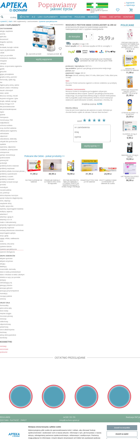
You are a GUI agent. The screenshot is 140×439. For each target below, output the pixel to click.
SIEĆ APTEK (115, 17)
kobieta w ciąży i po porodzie (10, 277)
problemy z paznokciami (8, 174)
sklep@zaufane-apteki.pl (69, 420)
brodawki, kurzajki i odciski (9, 47)
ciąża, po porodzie (6, 55)
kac (1, 82)
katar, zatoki (4, 93)
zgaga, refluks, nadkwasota (9, 238)
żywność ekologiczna (7, 252)
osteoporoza (4, 152)
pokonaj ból (4, 160)
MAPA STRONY (6, 436)
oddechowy (4, 321)
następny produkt (54, 54)
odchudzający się (6, 283)
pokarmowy (4, 327)
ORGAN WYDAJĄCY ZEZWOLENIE (13, 429)
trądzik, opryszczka (6, 206)
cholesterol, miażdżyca (8, 58)
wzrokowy (3, 338)
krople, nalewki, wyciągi (8, 101)
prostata (3, 185)
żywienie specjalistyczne (48, 21)
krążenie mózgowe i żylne (9, 98)
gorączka (3, 72)
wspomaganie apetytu (8, 233)
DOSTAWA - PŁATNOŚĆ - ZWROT (13, 420)
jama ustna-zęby (6, 308)
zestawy (3, 346)
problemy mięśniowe (7, 168)
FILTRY (25, 17)
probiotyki (3, 163)
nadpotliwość (4, 123)
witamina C (4, 214)
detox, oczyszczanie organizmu (11, 66)
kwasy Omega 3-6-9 (7, 104)
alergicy (2, 264)
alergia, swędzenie (6, 31)
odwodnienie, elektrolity (8, 139)
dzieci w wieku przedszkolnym (10, 272)
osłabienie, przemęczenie (9, 150)
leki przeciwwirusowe (7, 106)
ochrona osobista (6, 125)
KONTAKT (128, 17)
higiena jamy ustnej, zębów (9, 85)
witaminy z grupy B (6, 217)
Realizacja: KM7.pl (133, 417)
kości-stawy (4, 311)
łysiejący (3, 280)
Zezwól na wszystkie (122, 372)
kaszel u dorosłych (6, 90)
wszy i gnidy (4, 236)
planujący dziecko (6, 285)
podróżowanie (5, 158)
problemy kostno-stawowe (9, 166)
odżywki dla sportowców (8, 141)
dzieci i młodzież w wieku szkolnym (11, 275)
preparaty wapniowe (7, 228)
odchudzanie (4, 133)
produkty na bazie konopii (9, 182)
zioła (1, 241)
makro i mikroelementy (8, 222)
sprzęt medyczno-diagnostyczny (11, 198)
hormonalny (4, 305)
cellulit (2, 53)
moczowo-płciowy (6, 316)
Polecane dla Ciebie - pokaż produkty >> (44, 156)
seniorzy (3, 299)
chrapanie (3, 61)
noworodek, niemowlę (8, 269)
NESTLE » (88, 66)
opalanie (3, 144)
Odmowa (122, 385)
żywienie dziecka (6, 246)
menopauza (4, 117)
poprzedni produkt (33, 54)
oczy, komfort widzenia (8, 128)
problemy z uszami (6, 176)
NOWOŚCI (93, 17)
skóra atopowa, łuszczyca (9, 195)
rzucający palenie (6, 296)
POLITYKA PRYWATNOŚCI (10, 423)
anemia (2, 34)
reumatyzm (4, 187)
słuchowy (3, 332)
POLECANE (80, 17)
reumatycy (3, 293)
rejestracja (130, 5)
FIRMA (103, 17)
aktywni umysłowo (6, 261)
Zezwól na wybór (122, 379)
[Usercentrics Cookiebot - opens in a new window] (14, 394)
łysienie (2, 115)
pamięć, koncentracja (7, 155)
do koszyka (74, 36)
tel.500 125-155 (69, 417)
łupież (2, 112)
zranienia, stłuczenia (7, 244)
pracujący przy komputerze (9, 291)
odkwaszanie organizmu (8, 131)
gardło (2, 69)
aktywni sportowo (6, 258)
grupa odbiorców (7, 256)
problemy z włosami (7, 179)
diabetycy (3, 266)
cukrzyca (3, 63)
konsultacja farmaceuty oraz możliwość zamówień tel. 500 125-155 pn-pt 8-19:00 (96, 60)
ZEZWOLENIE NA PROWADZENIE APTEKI (16, 426)
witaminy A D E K (6, 220)
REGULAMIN (5, 417)
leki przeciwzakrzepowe (8, 109)
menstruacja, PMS (6, 120)
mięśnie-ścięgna (5, 313)
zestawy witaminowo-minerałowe (11, 230)
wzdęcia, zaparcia (6, 211)
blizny (2, 45)
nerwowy (3, 319)
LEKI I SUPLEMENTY (48, 17)
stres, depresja (5, 201)
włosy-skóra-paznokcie (8, 335)
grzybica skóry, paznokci (8, 77)
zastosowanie (6, 28)
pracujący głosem (6, 288)
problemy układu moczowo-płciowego (11, 171)
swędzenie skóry (6, 203)
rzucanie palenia (5, 190)
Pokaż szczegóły (114, 394)
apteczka (3, 37)
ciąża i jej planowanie (7, 50)
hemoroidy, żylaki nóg (7, 80)
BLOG (2, 432)
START (10, 21)
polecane (3, 352)
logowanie (130, 3)
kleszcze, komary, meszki (9, 96)
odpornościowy (5, 324)
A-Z (33, 17)
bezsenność (4, 39)
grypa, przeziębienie (7, 74)
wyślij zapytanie (44, 59)
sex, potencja (4, 193)
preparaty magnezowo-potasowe (11, 225)
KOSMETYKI (66, 17)
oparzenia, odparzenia (8, 147)
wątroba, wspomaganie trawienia (11, 209)
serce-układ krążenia (7, 330)
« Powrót (3, 21)
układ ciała (5, 303)
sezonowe (4, 349)
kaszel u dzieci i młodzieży (9, 88)
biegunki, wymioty (6, 42)
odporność (4, 136)
